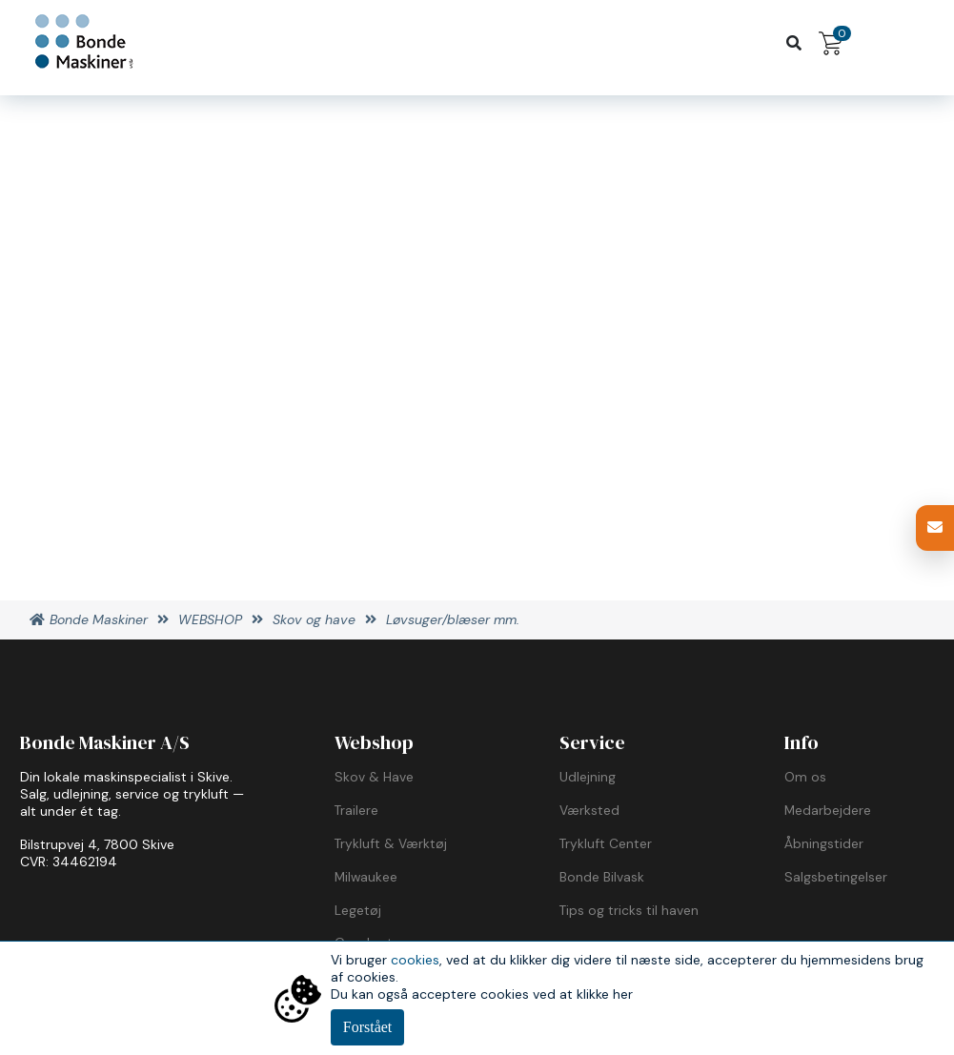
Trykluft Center (605, 843)
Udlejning (587, 776)
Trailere (356, 810)
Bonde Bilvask (601, 876)
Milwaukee (366, 876)
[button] (935, 528)
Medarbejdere (827, 810)
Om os (805, 776)
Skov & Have (374, 776)
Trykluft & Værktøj (391, 843)
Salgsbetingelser (835, 876)
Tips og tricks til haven (629, 910)
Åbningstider (823, 843)
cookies (415, 959)
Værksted (589, 810)
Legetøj (358, 910)
